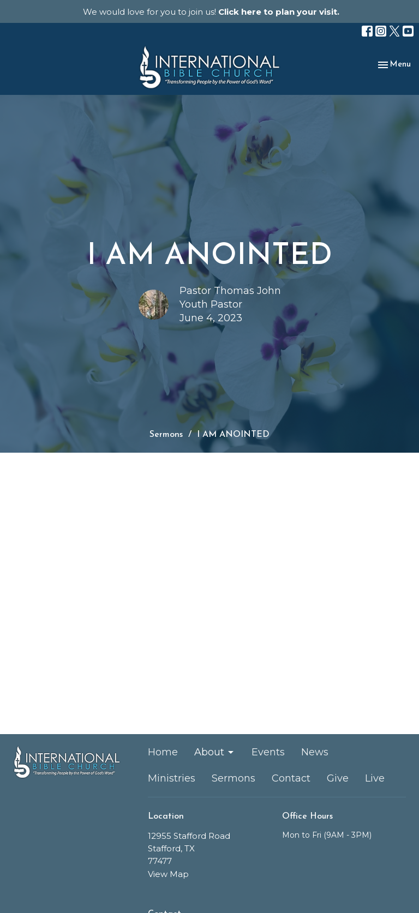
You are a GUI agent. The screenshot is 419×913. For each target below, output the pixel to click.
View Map (168, 874)
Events (268, 752)
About (214, 752)
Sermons (166, 434)
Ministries (171, 778)
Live (375, 778)
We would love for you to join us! (211, 12)
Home (163, 752)
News (314, 752)
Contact (291, 778)
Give (338, 778)
